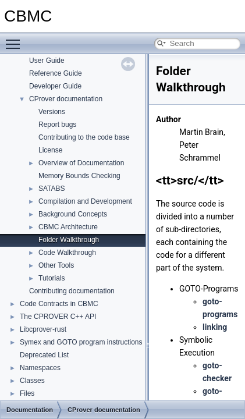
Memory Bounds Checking (79, 176)
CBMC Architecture (68, 227)
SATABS (51, 188)
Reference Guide (55, 73)
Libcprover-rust (43, 329)
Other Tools (56, 265)
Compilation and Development (85, 201)
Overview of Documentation (81, 163)
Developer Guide (55, 86)
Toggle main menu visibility (16, 39)
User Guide (47, 60)
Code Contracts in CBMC (59, 304)
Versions (51, 112)
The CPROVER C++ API (58, 317)
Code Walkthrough (67, 252)
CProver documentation (65, 99)
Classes (32, 381)
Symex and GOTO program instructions (81, 342)
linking (215, 327)
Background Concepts (72, 214)
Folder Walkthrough (68, 240)
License (50, 150)
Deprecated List (44, 355)
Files (27, 393)
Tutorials (51, 278)
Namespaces (40, 368)
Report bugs (57, 124)
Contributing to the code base (84, 137)
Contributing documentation (72, 291)
